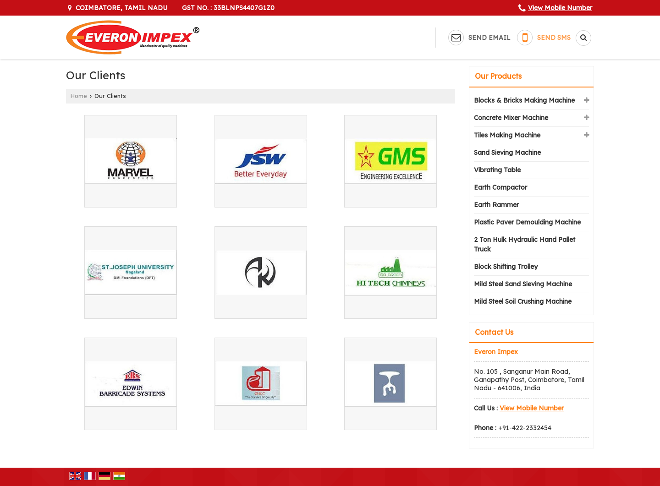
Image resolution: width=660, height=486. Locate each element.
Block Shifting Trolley (506, 266)
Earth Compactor (500, 187)
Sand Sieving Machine (507, 152)
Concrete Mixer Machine (511, 118)
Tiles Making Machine (507, 135)
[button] (560, 8)
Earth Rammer (496, 205)
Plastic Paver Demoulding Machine (527, 222)
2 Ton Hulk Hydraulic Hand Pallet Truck (524, 244)
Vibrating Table (497, 170)
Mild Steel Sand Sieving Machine (523, 284)
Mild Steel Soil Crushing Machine (523, 301)
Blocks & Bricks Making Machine (524, 100)
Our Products (498, 76)
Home (79, 95)
